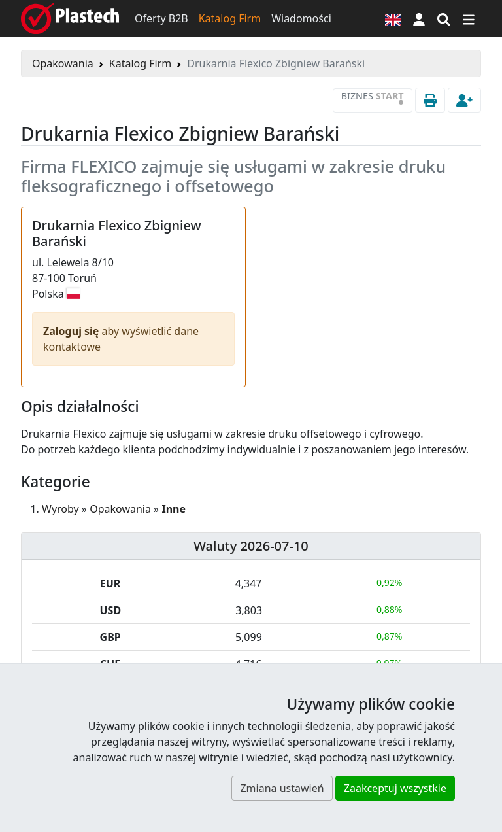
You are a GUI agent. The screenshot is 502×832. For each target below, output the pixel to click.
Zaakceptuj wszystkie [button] (395, 788)
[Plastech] (70, 18)
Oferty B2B (161, 18)
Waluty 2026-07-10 (251, 546)
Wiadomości (301, 18)
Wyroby (60, 509)
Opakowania (62, 63)
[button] (419, 18)
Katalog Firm (230, 18)
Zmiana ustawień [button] (282, 788)
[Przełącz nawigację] (468, 18)
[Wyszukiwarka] (443, 18)
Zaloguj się (72, 331)
